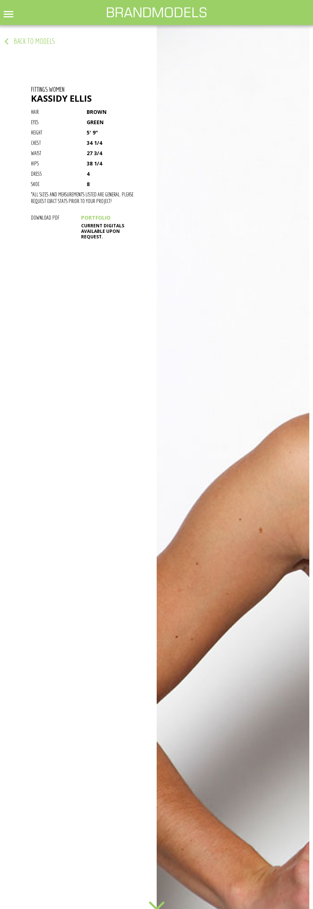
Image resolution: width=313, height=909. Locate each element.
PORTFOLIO (96, 217)
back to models (34, 41)
